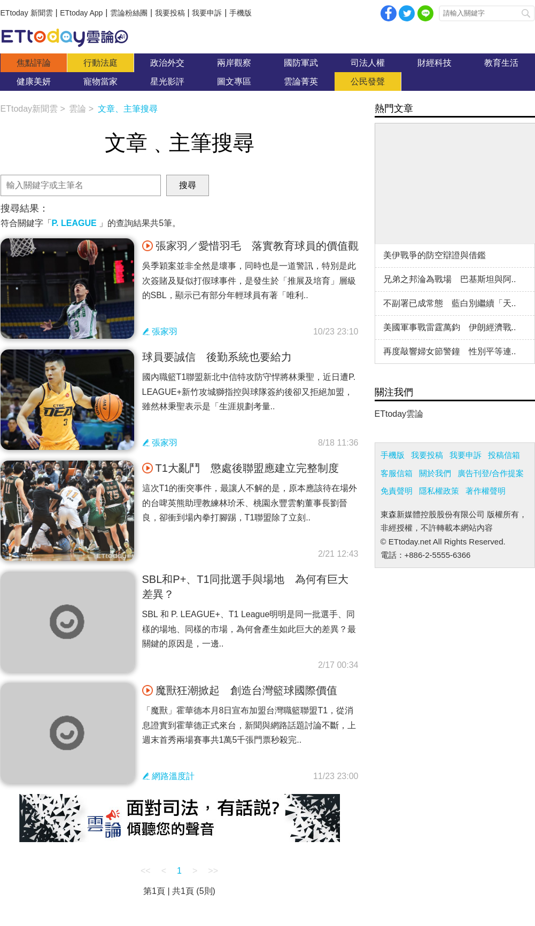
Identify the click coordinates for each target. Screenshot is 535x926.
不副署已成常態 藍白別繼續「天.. (449, 303)
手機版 (240, 13)
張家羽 (164, 331)
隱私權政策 (439, 490)
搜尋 (526, 13)
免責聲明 (397, 490)
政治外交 (167, 62)
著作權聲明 (486, 490)
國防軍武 (301, 62)
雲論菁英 (301, 81)
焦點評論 (34, 62)
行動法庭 (100, 62)
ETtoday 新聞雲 (27, 13)
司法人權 (368, 62)
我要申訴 (207, 13)
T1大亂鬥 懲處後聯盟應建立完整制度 (240, 468)
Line (425, 13)
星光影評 (167, 81)
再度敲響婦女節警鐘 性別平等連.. (449, 351)
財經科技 (434, 62)
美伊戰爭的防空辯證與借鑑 (434, 255)
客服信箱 (397, 473)
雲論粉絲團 (129, 13)
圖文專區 (234, 81)
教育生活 (501, 62)
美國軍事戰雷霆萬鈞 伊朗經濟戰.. (449, 327)
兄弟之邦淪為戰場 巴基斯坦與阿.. (449, 279)
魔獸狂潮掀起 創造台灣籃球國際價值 (239, 690)
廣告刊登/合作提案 (491, 473)
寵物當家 (100, 81)
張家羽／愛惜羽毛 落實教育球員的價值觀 (250, 246)
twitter (407, 13)
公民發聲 (368, 81)
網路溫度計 (173, 776)
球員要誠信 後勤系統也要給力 (217, 357)
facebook (389, 13)
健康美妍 (34, 81)
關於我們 (435, 473)
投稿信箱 (504, 455)
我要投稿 (170, 13)
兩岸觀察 (234, 62)
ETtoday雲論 (399, 413)
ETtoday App (81, 13)
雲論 (70, 37)
